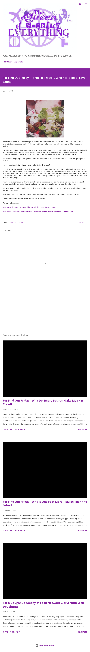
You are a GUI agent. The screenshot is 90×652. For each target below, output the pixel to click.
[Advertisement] (45, 309)
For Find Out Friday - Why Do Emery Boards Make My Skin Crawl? (43, 402)
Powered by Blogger (45, 645)
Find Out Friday (16, 223)
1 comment (15, 632)
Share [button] (81, 223)
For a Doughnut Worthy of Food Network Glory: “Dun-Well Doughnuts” (43, 604)
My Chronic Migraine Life (14, 62)
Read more (82, 429)
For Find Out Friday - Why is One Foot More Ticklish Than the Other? (45, 503)
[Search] (80, 4)
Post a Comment (17, 429)
